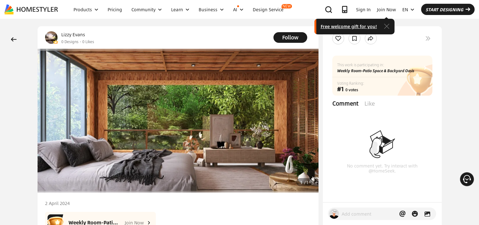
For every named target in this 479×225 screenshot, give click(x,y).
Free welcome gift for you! (349, 26)
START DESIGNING (447, 9)
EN (408, 9)
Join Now (386, 9)
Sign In (363, 9)
